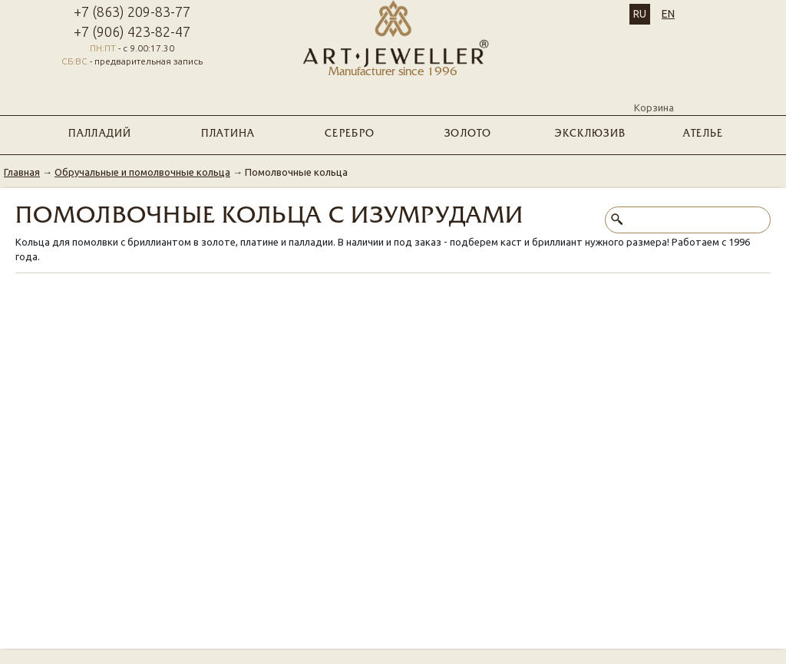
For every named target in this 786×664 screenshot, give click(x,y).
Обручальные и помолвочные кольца (142, 172)
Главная (22, 172)
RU (639, 14)
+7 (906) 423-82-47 (132, 31)
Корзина (654, 94)
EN (668, 14)
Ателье (703, 134)
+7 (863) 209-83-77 (132, 11)
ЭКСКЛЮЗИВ (590, 134)
